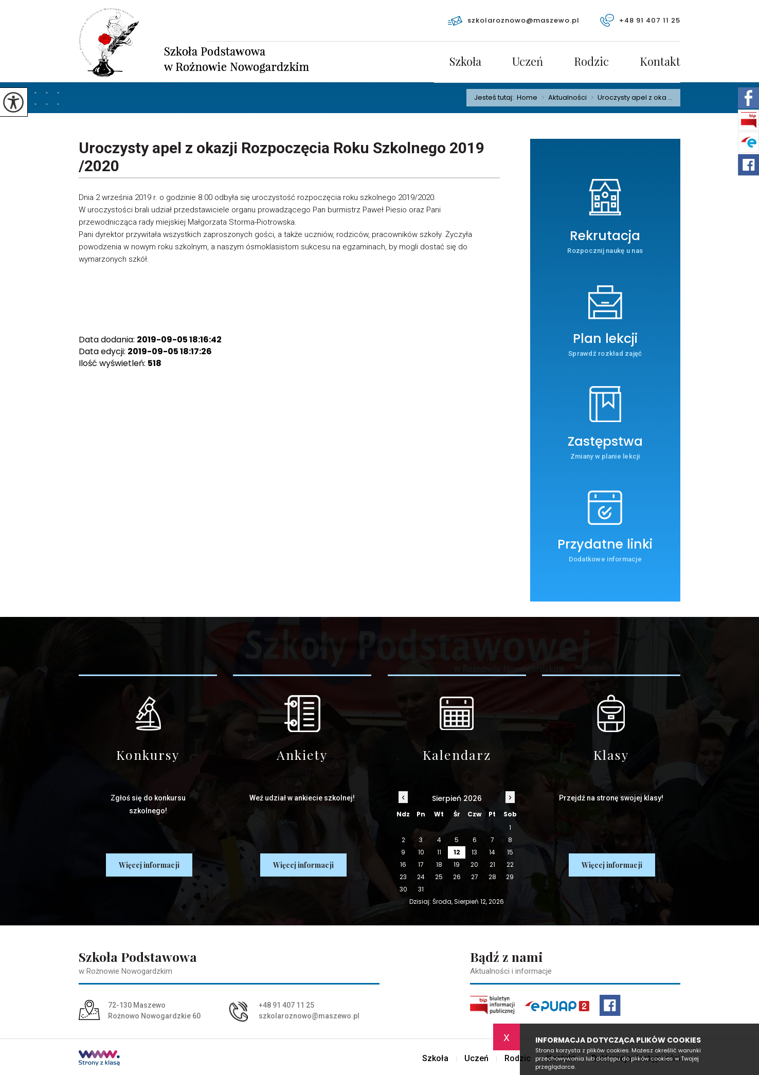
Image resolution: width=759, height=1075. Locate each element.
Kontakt (660, 62)
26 (457, 876)
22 (510, 864)
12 (457, 852)
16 (403, 864)
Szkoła (465, 62)
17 (421, 864)
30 (403, 889)
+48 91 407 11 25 (640, 20)
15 (510, 852)
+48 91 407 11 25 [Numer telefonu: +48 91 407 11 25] (286, 1005)
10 (421, 852)
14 (492, 852)
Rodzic (591, 62)
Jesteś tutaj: (495, 97)
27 (474, 876)
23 (403, 876)
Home (527, 97)
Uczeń (527, 62)
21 (492, 864)
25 (439, 876)
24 (421, 876)
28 (492, 876)
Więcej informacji (149, 865)
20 (474, 864)
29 (510, 876)
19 (457, 864)
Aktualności (562, 97)
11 (439, 852)
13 (474, 852)
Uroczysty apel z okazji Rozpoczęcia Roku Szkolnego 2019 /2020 (281, 157)
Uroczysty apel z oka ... (630, 97)
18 (439, 864)
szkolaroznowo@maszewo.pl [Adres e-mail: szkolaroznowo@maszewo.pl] (309, 1016)
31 (421, 889)
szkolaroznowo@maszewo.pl (514, 20)
